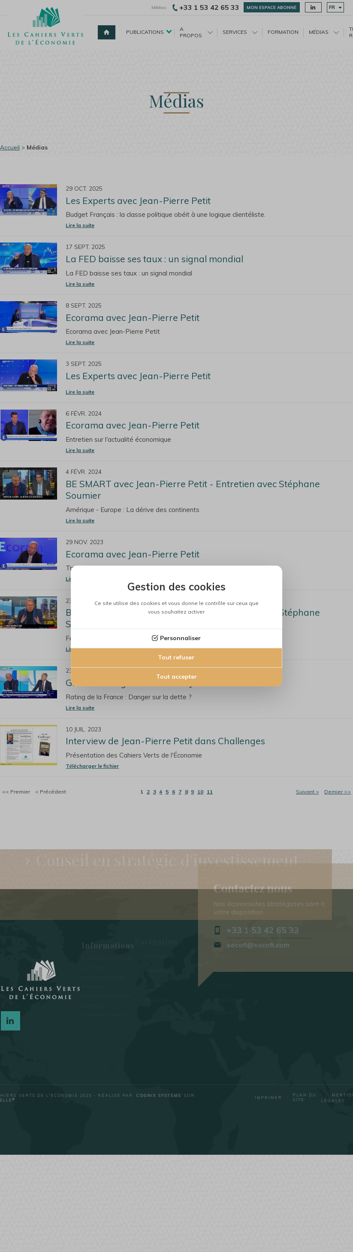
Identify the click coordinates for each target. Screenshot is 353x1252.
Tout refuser (176, 657)
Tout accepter (176, 676)
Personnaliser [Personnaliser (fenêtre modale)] (180, 638)
